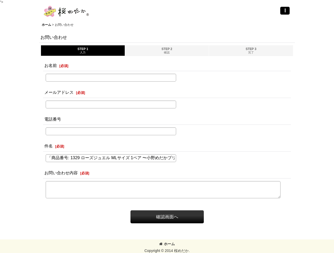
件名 (48, 146)
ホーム (167, 244)
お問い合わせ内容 (61, 172)
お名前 (50, 65)
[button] (285, 11)
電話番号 (52, 119)
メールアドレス (59, 92)
